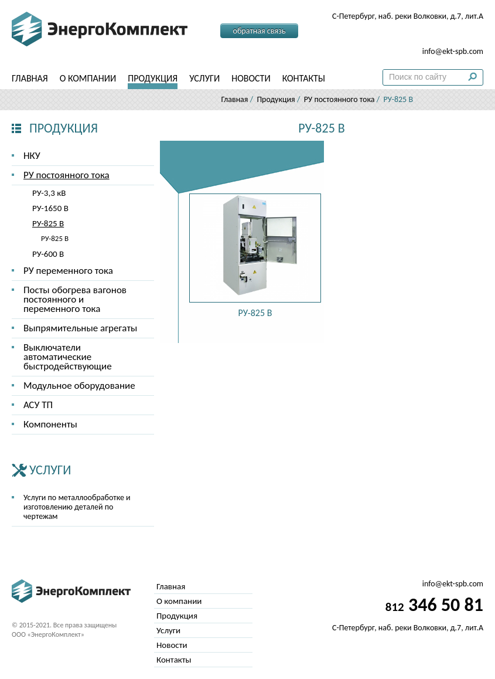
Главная (30, 78)
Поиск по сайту (475, 79)
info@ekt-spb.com (452, 51)
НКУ (31, 156)
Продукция (152, 78)
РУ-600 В (48, 254)
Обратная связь (259, 31)
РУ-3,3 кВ (49, 193)
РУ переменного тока (68, 270)
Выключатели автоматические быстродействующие (67, 356)
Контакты (303, 78)
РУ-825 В (48, 223)
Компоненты (50, 424)
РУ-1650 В (50, 208)
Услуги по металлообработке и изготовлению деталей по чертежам (77, 507)
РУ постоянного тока (339, 99)
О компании (88, 78)
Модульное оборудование (79, 385)
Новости (250, 78)
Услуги (204, 78)
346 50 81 (434, 34)
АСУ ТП (38, 405)
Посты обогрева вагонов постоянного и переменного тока (75, 299)
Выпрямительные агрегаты (80, 328)
